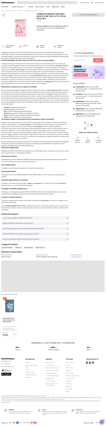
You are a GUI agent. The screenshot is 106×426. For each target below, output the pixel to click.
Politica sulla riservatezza (52, 368)
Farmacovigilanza (50, 378)
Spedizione (28, 377)
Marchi (30, 7)
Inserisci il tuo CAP (79, 60)
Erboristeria (69, 386)
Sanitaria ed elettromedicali (73, 376)
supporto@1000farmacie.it (8, 366)
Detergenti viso (29, 10)
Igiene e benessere (11, 10)
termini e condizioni (60, 399)
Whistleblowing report (51, 373)
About (63, 7)
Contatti (27, 369)
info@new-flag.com (76, 257)
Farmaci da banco (70, 378)
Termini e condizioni (50, 381)
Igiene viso (20, 10)
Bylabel (39, 21)
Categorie (5, 7)
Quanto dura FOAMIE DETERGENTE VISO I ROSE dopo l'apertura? (21, 239)
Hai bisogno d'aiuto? (100, 2)
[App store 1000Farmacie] (10, 370)
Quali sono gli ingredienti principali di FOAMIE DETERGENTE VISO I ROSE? (23, 229)
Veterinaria (68, 384)
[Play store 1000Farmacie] (10, 374)
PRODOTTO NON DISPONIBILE (88, 15)
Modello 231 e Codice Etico (52, 370)
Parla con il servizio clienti (88, 132)
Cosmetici (48, 81)
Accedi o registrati (84, 2)
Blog (48, 7)
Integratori (68, 370)
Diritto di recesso (50, 362)
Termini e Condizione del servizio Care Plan (52, 384)
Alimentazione (69, 368)
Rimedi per (55, 7)
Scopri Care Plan (19, 7)
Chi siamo (27, 362)
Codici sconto (40, 7)
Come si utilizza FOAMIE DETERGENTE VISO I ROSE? (17, 218)
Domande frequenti (30, 372)
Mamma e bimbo (70, 373)
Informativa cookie (50, 365)
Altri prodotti (69, 389)
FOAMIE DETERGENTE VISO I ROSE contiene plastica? (18, 223)
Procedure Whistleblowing (52, 376)
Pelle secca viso (39, 10)
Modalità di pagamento (31, 375)
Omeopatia (68, 381)
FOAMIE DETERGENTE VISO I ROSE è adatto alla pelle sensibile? (21, 234)
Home (2, 10)
